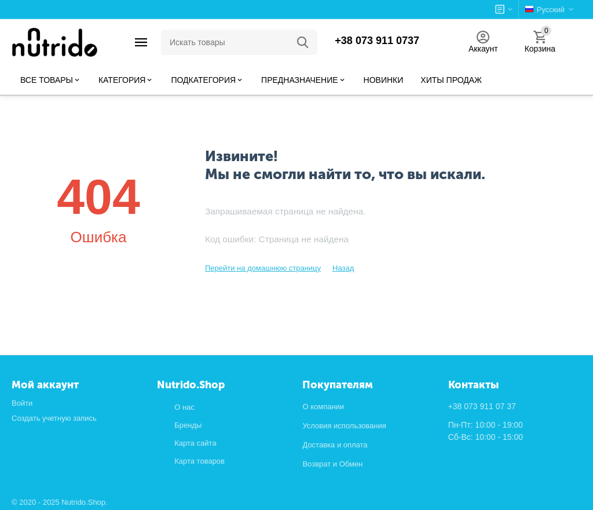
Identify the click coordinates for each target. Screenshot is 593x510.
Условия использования (344, 425)
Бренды (188, 425)
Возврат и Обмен (332, 464)
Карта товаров (199, 461)
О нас (184, 407)
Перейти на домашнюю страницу (263, 268)
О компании (323, 406)
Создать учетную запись (54, 418)
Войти (22, 403)
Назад (343, 268)
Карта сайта (195, 443)
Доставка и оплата (334, 444)
